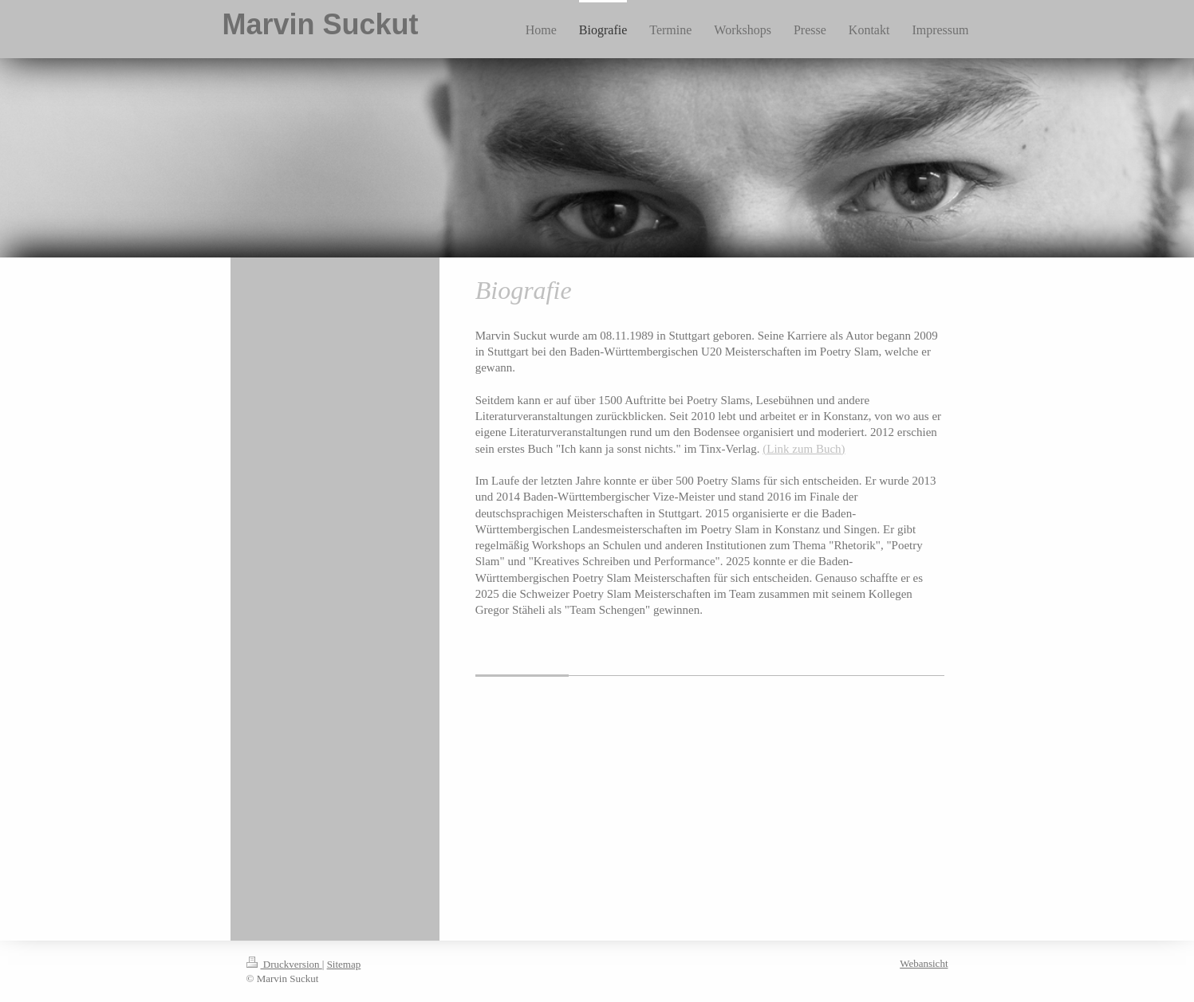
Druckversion (284, 964)
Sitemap (344, 964)
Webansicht (924, 963)
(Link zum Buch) (804, 448)
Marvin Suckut (321, 24)
